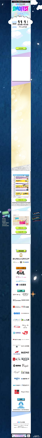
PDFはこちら (21, 208)
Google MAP (21, 240)
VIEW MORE (21, 56)
